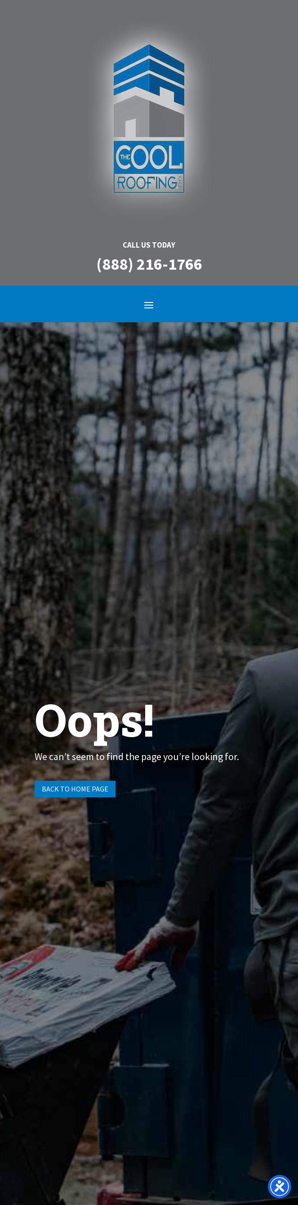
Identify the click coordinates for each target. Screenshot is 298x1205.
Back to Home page (75, 788)
